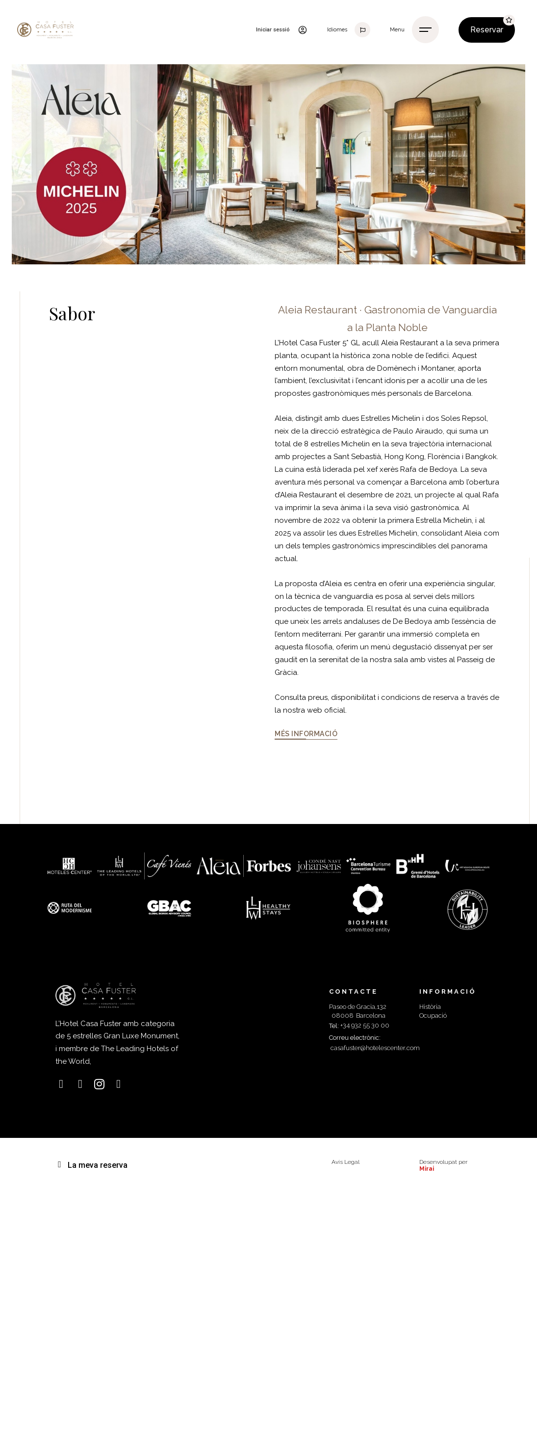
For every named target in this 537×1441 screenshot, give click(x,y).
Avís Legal (345, 1161)
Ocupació (433, 1015)
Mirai (426, 1168)
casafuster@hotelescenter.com (375, 1048)
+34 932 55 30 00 (364, 1025)
